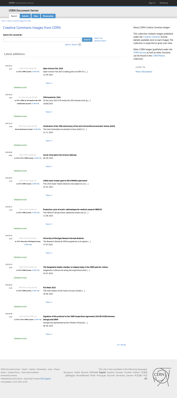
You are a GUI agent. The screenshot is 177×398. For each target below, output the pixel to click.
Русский (111, 375)
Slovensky (120, 375)
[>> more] (121, 344)
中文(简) (138, 375)
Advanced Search (100, 41)
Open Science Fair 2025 (53, 68)
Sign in (152, 2)
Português (101, 375)
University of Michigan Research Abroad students (63, 238)
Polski (93, 375)
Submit (25, 16)
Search (14, 16)
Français (119, 372)
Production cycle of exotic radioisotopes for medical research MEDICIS (72, 209)
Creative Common (151, 36)
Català (77, 372)
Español (110, 372)
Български (68, 372)
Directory (164, 2)
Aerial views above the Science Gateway (59, 155)
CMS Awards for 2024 (51, 97)
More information (144, 71)
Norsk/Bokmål (82, 375)
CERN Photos (159, 55)
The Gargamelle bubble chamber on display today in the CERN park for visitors (75, 267)
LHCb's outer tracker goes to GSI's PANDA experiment (65, 180)
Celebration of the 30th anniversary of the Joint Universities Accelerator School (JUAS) (79, 126)
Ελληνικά (94, 372)
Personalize (48, 16)
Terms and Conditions (30, 372)
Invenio (14, 375)
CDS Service (17, 378)
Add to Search (71, 44)
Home (3, 21)
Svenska (129, 375)
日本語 (144, 372)
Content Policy (14, 372)
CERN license (139, 52)
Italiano (136, 372)
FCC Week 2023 (49, 287)
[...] (86, 71)
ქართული (70, 375)
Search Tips (98, 38)
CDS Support (45, 378)
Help (36, 16)
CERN (21, 2)
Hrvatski (128, 372)
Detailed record (20, 87)
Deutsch (84, 372)
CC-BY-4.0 (35, 72)
